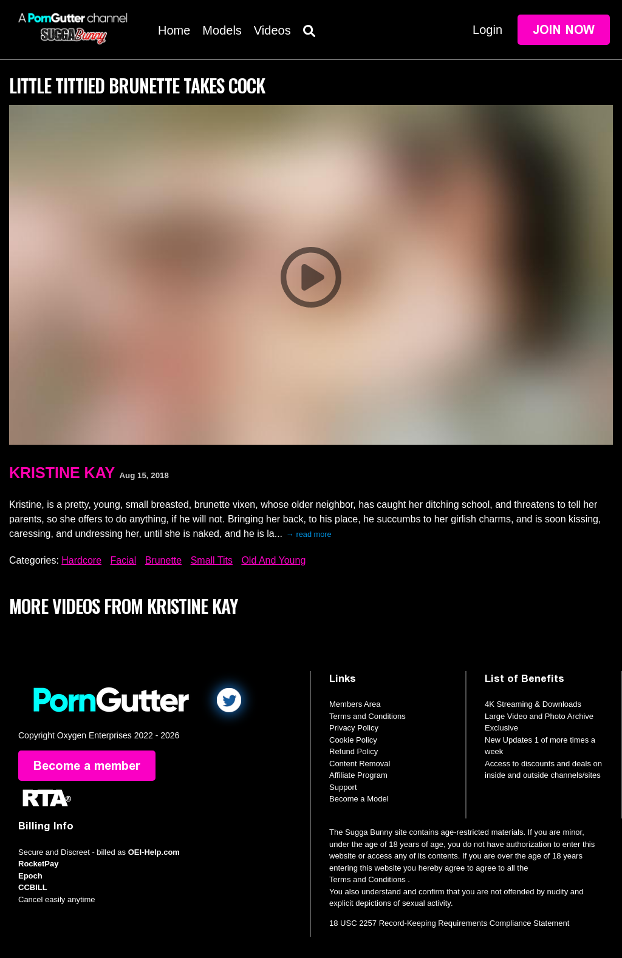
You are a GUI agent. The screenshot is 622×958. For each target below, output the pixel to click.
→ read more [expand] (309, 534)
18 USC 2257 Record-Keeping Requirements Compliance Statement (449, 923)
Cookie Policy (353, 739)
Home (174, 30)
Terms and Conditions (367, 716)
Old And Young (273, 560)
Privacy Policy (353, 727)
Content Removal (359, 763)
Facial (124, 560)
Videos (272, 30)
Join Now (564, 29)
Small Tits (212, 560)
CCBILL (32, 887)
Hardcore (81, 560)
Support (343, 787)
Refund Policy (353, 751)
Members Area (355, 704)
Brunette (163, 560)
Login (487, 29)
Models (221, 30)
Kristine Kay (62, 472)
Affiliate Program (358, 775)
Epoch (30, 875)
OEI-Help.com (154, 852)
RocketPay (38, 863)
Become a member (86, 765)
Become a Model (359, 798)
